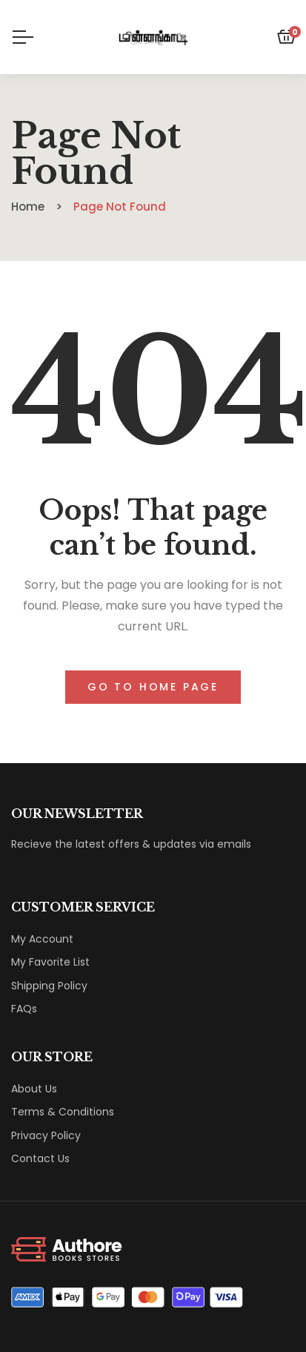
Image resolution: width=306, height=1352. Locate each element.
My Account (42, 938)
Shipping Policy (49, 985)
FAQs (24, 1008)
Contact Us (40, 1158)
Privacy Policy (46, 1135)
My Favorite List (50, 961)
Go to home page (153, 686)
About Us (34, 1088)
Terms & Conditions (62, 1111)
